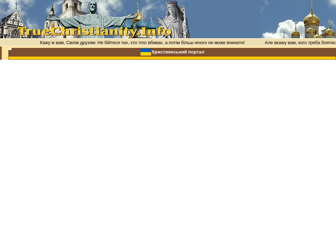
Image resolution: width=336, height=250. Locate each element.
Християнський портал (178, 52)
